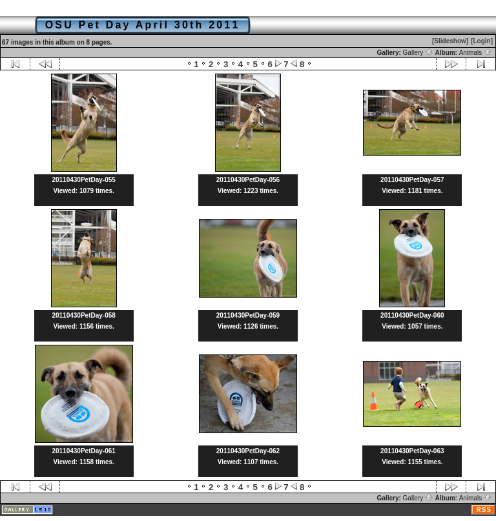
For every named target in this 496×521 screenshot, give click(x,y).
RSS (483, 509)
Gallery (418, 52)
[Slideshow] (450, 41)
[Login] (482, 41)
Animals (475, 52)
